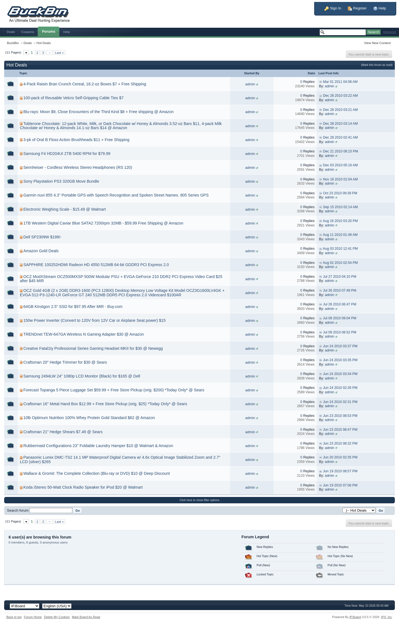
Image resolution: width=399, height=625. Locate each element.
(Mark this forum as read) (377, 65)
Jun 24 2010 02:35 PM (340, 388)
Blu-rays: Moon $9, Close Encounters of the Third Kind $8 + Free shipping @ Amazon (98, 111)
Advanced (389, 32)
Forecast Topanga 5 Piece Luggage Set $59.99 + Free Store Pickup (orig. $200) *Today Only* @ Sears (113, 390)
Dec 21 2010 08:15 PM (340, 151)
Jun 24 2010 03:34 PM (340, 374)
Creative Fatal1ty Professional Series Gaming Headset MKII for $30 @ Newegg (93, 348)
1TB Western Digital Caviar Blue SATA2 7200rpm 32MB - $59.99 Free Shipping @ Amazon (103, 223)
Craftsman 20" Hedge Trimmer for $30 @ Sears (65, 362)
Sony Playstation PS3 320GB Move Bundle (61, 181)
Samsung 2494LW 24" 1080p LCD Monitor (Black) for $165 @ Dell (81, 376)
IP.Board (355, 617)
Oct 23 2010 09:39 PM (340, 193)
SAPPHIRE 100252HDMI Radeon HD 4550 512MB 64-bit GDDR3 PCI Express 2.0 (96, 264)
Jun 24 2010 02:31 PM (340, 402)
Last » (59, 52)
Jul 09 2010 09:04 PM (339, 318)
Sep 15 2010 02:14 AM (340, 207)
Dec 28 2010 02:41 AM (340, 137)
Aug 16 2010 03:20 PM (340, 221)
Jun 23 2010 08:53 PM (340, 416)
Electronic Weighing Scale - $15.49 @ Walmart (64, 209)
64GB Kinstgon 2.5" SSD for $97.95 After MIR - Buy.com (72, 306)
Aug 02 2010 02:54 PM (340, 263)
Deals (11, 32)
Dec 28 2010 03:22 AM (340, 96)
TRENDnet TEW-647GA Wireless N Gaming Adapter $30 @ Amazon (83, 334)
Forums (48, 31)
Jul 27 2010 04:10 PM (339, 277)
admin (250, 84)
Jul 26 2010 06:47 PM (339, 304)
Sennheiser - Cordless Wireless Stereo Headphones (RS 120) (77, 167)
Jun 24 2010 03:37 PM (340, 346)
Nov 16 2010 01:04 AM (340, 179)
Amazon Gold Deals (40, 251)
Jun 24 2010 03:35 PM (340, 360)
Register (357, 8)
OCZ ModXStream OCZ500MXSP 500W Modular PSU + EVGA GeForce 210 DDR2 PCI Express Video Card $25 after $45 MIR (121, 278)
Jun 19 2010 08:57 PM (340, 471)
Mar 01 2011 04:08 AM (340, 82)
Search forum (18, 510)
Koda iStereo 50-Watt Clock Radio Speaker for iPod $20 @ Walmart (83, 487)
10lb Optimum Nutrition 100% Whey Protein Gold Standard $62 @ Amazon (89, 417)
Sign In (332, 8)
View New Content (377, 43)
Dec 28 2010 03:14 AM (340, 124)
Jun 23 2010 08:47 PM (340, 430)
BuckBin (13, 43)
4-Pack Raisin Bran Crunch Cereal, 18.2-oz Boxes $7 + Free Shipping (84, 84)
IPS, (386, 617)
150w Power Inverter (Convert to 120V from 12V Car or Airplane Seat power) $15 (94, 320)
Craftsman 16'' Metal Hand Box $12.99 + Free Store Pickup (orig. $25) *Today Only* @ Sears (105, 404)
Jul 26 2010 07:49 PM (339, 290)
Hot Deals (44, 43)
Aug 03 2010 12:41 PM (340, 249)
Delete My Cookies (57, 617)
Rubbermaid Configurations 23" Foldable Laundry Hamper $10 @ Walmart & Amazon (98, 445)
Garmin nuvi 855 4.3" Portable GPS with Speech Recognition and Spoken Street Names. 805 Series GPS (116, 195)
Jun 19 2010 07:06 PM (340, 485)
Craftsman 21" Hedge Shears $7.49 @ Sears (63, 432)
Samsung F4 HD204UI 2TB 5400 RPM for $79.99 (66, 153)
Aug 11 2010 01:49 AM (340, 235)
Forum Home (33, 617)
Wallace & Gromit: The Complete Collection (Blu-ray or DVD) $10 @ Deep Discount (96, 473)
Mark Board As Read (86, 617)
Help (379, 8)
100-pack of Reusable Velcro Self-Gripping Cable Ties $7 (73, 98)
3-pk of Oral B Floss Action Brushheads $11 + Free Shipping (76, 139)
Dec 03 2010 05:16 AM (340, 165)
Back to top (14, 617)
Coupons (27, 32)
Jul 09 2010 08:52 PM (339, 332)
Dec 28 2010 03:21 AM (340, 110)
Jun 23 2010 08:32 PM (340, 443)
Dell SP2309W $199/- (42, 237)
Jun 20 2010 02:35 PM (340, 457)
